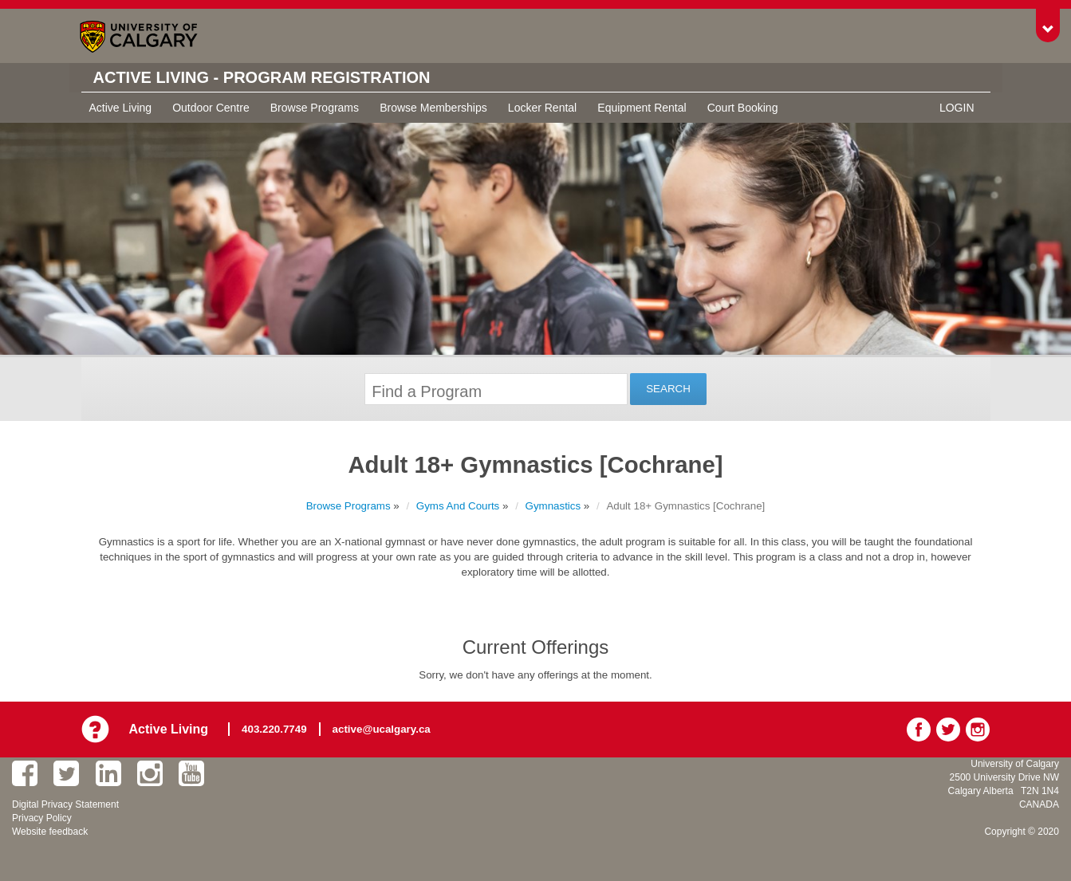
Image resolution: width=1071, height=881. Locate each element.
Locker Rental (542, 107)
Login (957, 107)
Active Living (120, 107)
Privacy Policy (42, 818)
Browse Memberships (433, 107)
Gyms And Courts (457, 506)
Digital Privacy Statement (65, 804)
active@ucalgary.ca (382, 729)
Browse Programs (314, 107)
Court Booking (742, 107)
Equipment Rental (641, 107)
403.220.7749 (274, 729)
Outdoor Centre (211, 107)
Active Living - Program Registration (262, 77)
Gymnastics (553, 506)
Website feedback (50, 831)
